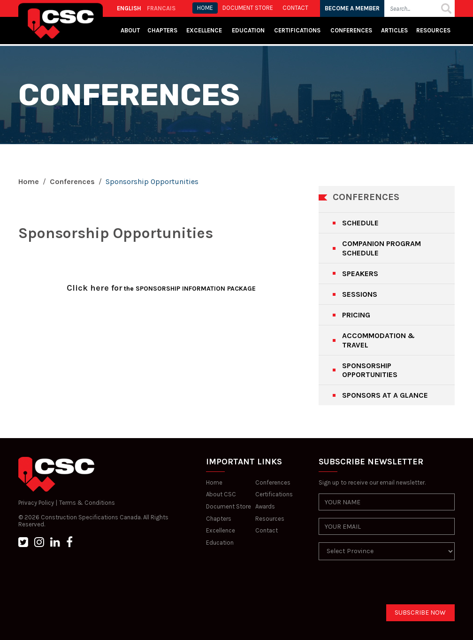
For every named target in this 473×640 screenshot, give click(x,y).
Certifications (297, 30)
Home (28, 181)
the (129, 289)
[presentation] (390, 586)
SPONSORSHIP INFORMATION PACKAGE (195, 289)
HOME (205, 7)
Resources (433, 30)
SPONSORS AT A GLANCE (385, 395)
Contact (266, 530)
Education (220, 542)
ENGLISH (129, 8)
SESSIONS (359, 294)
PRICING (356, 314)
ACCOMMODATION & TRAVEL (378, 340)
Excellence (204, 30)
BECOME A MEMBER (352, 8)
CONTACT (295, 7)
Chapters (162, 30)
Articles (394, 30)
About (130, 30)
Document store (247, 7)
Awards (265, 506)
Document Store (228, 506)
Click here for (94, 288)
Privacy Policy (36, 502)
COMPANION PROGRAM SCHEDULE (381, 248)
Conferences (351, 30)
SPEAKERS (360, 273)
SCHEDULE (360, 222)
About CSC (221, 494)
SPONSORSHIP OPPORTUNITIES (369, 370)
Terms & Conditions (87, 502)
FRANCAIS (161, 8)
